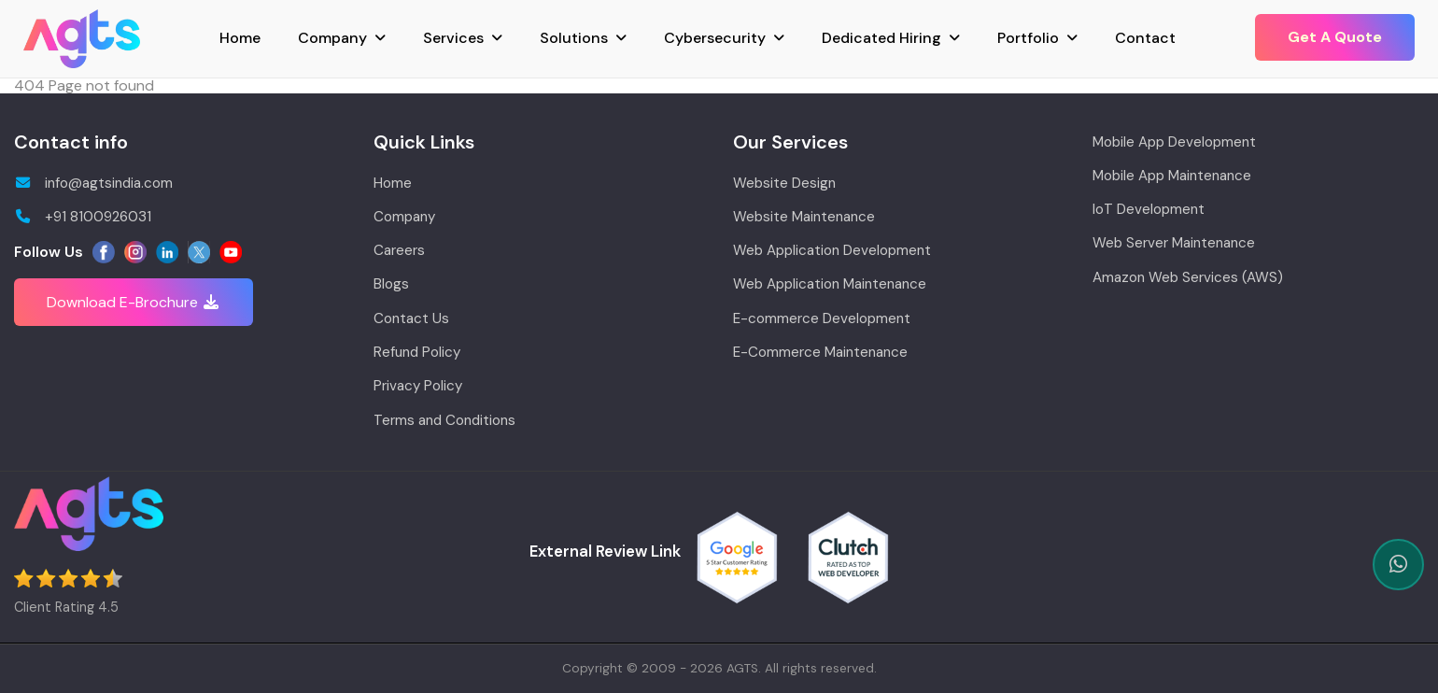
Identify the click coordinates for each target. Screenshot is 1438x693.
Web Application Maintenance (829, 284)
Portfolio (1028, 38)
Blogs (391, 284)
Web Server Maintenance (1174, 242)
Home (240, 38)
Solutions (574, 38)
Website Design (784, 183)
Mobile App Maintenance (1172, 175)
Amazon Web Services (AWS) (1188, 277)
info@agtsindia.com (93, 183)
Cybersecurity (715, 38)
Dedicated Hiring (881, 38)
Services (453, 38)
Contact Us (411, 318)
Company (332, 38)
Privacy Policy (418, 385)
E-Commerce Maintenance (820, 352)
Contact (1145, 38)
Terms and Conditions (444, 420)
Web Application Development (832, 250)
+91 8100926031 (82, 216)
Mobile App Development (1174, 142)
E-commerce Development (821, 318)
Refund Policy (417, 352)
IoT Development (1149, 209)
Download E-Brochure (133, 302)
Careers (399, 250)
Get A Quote (1335, 37)
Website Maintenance (804, 216)
